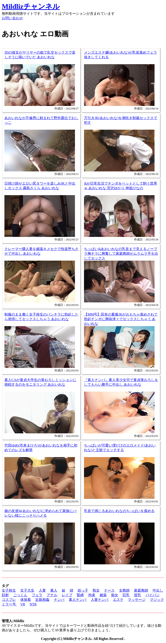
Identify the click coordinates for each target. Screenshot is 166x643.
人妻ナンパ (99, 599)
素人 (53, 590)
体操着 (25, 599)
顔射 (5, 595)
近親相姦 (42, 599)
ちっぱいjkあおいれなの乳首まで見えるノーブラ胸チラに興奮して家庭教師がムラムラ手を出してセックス (121, 253)
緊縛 (80, 595)
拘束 (91, 595)
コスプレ (9, 599)
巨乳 (126, 595)
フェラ (37, 595)
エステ (118, 599)
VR (22, 604)
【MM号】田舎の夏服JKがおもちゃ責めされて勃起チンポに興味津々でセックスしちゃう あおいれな (121, 318)
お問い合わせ (12, 18)
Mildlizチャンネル (31, 6)
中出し (158, 590)
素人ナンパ (77, 599)
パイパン (152, 595)
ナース (109, 590)
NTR (33, 604)
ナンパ (59, 599)
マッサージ (136, 599)
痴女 (114, 595)
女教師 (124, 590)
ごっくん (20, 595)
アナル (52, 595)
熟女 (96, 590)
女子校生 (9, 590)
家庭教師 (141, 590)
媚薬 (103, 595)
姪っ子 (83, 590)
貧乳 (137, 595)
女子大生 (27, 590)
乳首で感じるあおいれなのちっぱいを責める (119, 511)
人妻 (42, 590)
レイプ (67, 595)
